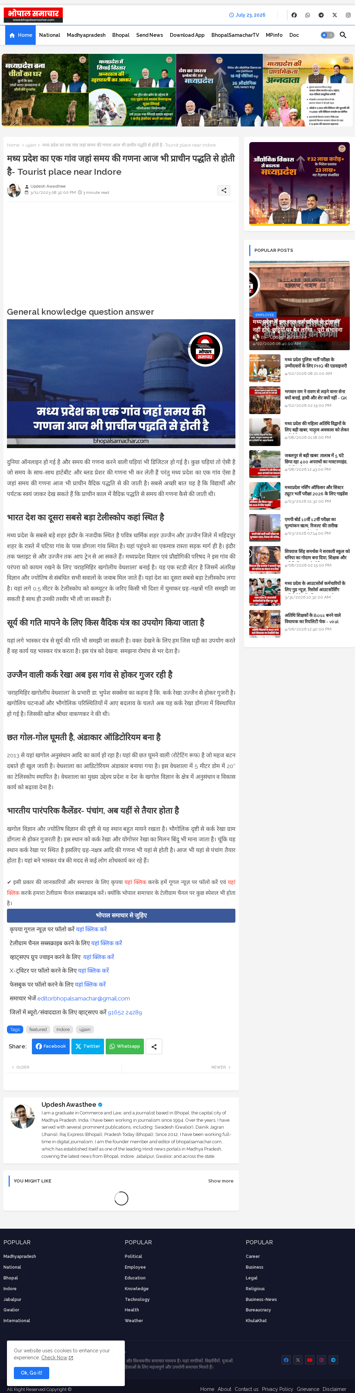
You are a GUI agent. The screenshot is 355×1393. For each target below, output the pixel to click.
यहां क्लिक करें (91, 929)
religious (255, 1288)
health (132, 1310)
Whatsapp (128, 1046)
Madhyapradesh (86, 35)
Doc (294, 35)
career (253, 1256)
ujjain (30, 145)
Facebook (55, 1046)
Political (133, 1256)
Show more (221, 1181)
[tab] (20, 35)
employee (135, 1267)
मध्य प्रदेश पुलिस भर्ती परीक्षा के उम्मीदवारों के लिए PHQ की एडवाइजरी (316, 363)
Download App (187, 35)
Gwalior (11, 1310)
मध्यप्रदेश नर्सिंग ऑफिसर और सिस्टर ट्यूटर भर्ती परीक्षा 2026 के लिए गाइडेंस (316, 490)
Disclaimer (334, 1389)
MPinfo (274, 35)
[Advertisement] (121, 255)
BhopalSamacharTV (235, 35)
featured (38, 1029)
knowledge (137, 1288)
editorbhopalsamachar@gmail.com (83, 998)
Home (25, 35)
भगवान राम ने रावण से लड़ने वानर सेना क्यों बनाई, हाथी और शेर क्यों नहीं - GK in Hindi (316, 398)
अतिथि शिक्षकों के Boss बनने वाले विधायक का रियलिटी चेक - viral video (313, 621)
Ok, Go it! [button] (31, 1373)
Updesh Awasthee (69, 1104)
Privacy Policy (277, 1389)
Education (135, 1278)
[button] (328, 35)
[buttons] (294, 15)
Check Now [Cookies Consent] (54, 1357)
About (224, 1389)
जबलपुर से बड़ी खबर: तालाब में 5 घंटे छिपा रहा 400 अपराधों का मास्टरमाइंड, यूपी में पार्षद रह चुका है (316, 462)
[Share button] (154, 1046)
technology (137, 1299)
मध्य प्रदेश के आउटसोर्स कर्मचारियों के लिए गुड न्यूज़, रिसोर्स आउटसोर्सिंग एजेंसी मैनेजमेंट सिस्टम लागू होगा (315, 590)
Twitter (91, 1046)
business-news (261, 1299)
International (16, 1320)
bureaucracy (258, 1310)
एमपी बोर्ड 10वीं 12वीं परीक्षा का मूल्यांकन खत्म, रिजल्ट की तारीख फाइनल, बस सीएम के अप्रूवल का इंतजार (317, 526)
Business (254, 1267)
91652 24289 (125, 1012)
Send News (149, 35)
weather (134, 1320)
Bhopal (120, 35)
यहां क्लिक (135, 882)
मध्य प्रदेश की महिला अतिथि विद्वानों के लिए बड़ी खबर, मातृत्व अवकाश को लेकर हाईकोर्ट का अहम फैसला (317, 430)
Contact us (247, 1389)
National (49, 35)
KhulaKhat (256, 1320)
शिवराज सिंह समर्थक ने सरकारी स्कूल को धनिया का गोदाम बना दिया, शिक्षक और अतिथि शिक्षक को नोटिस (317, 558)
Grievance (308, 1389)
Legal (252, 1278)
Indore (63, 1029)
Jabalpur (12, 1299)
